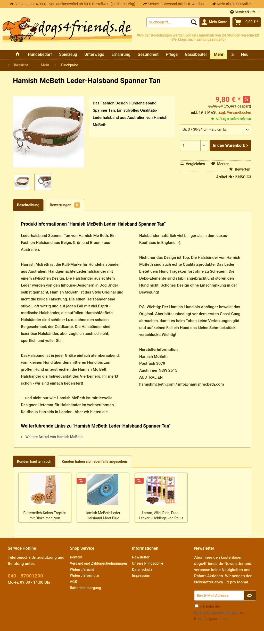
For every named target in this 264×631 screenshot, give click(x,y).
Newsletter (141, 557)
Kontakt (76, 557)
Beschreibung (28, 205)
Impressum (141, 575)
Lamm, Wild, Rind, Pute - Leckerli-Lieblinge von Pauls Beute (161, 516)
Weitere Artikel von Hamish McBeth (51, 437)
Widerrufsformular (85, 575)
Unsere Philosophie (147, 563)
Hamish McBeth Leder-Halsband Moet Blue (103, 515)
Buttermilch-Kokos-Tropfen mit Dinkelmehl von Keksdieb (44, 516)
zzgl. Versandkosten (234, 112)
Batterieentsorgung (85, 588)
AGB (73, 582)
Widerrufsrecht (82, 569)
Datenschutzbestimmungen (216, 612)
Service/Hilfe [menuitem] (243, 12)
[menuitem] (172, 22)
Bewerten (239, 169)
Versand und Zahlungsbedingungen (98, 563)
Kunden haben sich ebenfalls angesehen (94, 461)
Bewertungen (65, 205)
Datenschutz (142, 569)
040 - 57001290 (25, 576)
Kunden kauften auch (34, 461)
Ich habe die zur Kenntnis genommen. (219, 612)
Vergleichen (192, 164)
